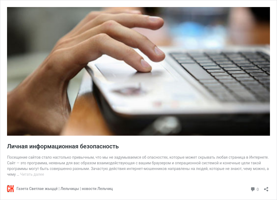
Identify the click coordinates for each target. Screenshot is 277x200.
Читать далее (32, 174)
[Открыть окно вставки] (266, 187)
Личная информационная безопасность (63, 146)
